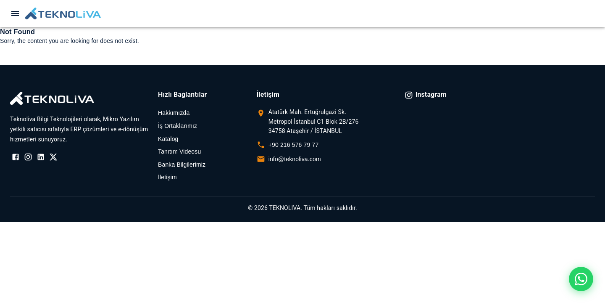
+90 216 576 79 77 (293, 144)
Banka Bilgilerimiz (181, 164)
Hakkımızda (173, 112)
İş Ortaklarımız (177, 125)
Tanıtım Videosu (179, 151)
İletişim (167, 177)
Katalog (168, 139)
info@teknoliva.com (294, 159)
